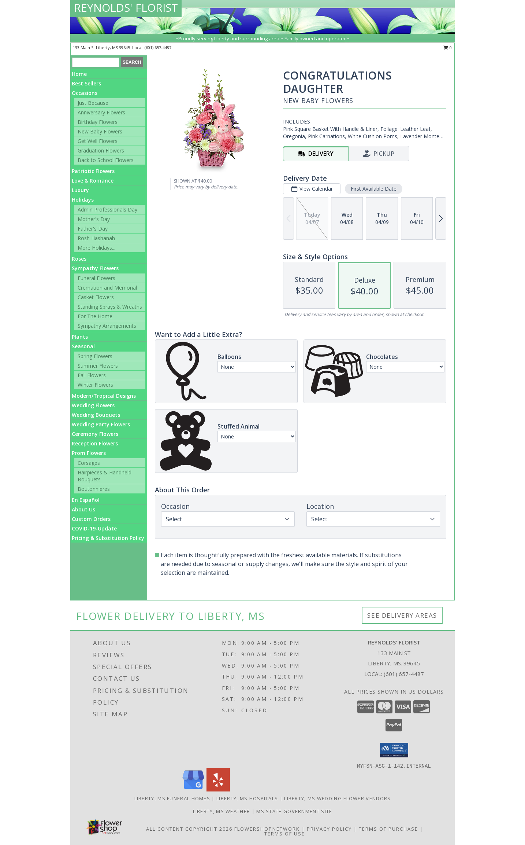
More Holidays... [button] (96, 247)
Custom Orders (91, 518)
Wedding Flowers (93, 405)
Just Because (93, 102)
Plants (80, 336)
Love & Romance (92, 180)
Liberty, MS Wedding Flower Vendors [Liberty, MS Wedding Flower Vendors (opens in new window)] (337, 798)
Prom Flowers (89, 452)
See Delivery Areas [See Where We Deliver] (402, 615)
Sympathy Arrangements (107, 325)
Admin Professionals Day (107, 209)
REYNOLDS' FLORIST (126, 7)
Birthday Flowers (98, 121)
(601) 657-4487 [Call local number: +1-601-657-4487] (158, 47)
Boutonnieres (94, 488)
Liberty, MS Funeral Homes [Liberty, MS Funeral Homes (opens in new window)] (172, 798)
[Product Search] (95, 62)
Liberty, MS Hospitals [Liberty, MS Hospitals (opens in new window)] (247, 798)
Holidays (83, 199)
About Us (83, 509)
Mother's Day (94, 219)
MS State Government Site (294, 811)
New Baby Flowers (100, 131)
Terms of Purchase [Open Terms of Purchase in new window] (388, 829)
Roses (79, 258)
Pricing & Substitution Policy (108, 537)
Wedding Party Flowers (101, 424)
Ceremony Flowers (95, 433)
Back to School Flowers (106, 160)
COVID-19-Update (94, 528)
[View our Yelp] (218, 789)
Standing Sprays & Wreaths (110, 306)
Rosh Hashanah (96, 238)
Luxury (80, 190)
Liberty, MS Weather (221, 811)
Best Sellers (86, 83)
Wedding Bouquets (96, 414)
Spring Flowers (95, 356)
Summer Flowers (98, 365)
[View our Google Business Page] (193, 789)
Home (79, 73)
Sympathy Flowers (95, 268)
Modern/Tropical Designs (104, 395)
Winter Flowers (95, 384)
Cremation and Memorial (107, 287)
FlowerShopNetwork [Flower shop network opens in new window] (267, 829)
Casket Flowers (96, 297)
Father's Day (93, 228)
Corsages (89, 462)
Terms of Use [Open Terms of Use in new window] (284, 833)
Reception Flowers (95, 443)
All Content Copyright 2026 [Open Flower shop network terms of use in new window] (189, 829)
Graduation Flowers (101, 150)
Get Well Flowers (98, 140)
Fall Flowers (92, 375)
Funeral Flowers (96, 278)
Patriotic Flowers (93, 171)
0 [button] (447, 47)
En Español (86, 499)
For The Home (95, 316)
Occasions (84, 92)
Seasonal (83, 346)
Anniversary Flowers (101, 112)
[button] (394, 750)
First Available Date (373, 188)
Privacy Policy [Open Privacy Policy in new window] (329, 829)
